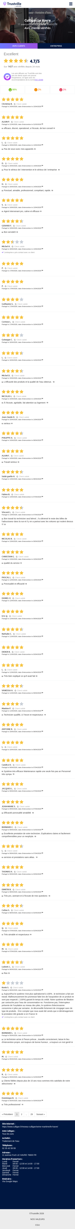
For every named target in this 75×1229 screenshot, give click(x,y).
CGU (37, 1225)
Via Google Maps (10, 1181)
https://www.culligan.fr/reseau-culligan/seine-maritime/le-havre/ (30, 1127)
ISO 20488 (39, 80)
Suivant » (40, 1114)
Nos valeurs (37, 1219)
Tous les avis (8, 1134)
